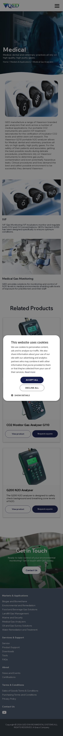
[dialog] (31, 368)
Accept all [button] (32, 379)
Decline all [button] (32, 387)
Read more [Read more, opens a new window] (30, 372)
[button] (20, 395)
